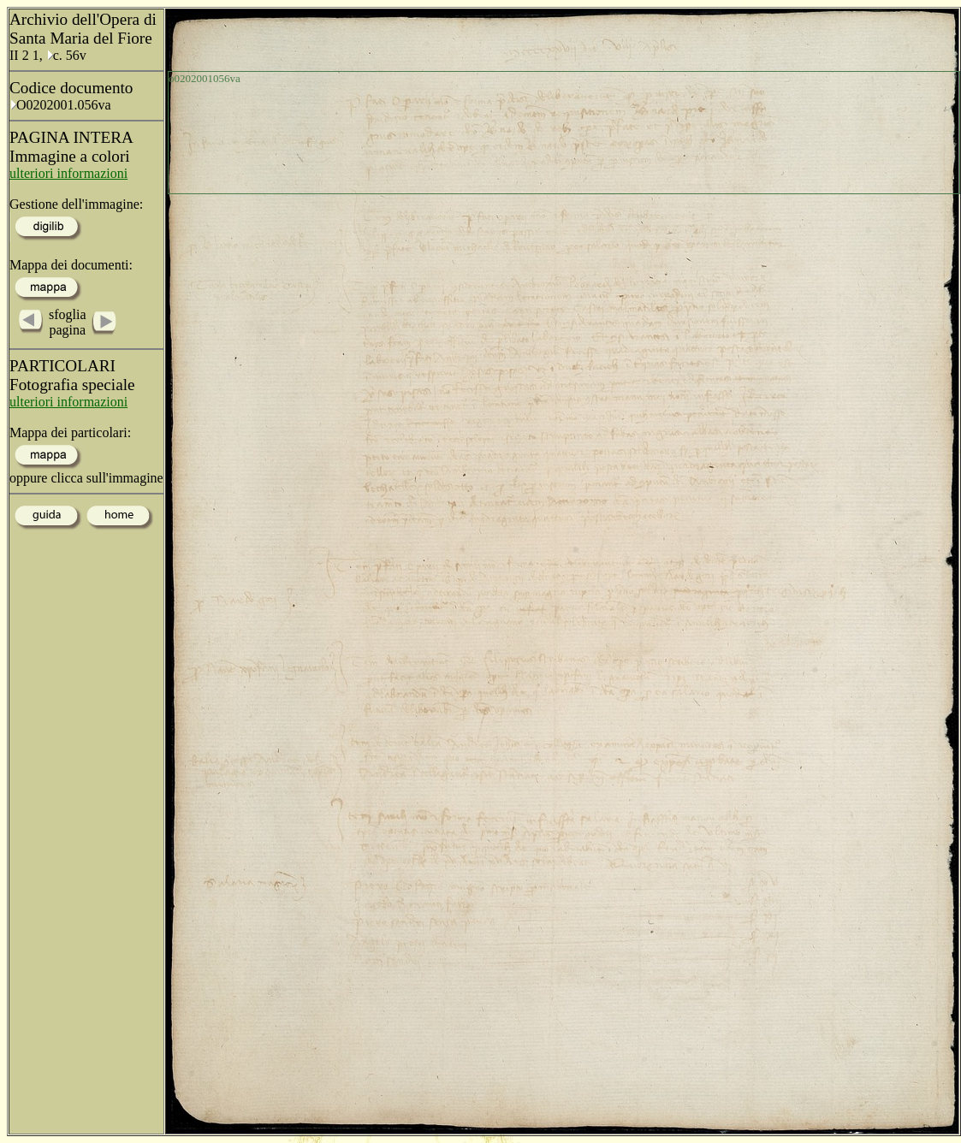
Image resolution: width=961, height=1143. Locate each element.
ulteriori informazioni (68, 173)
